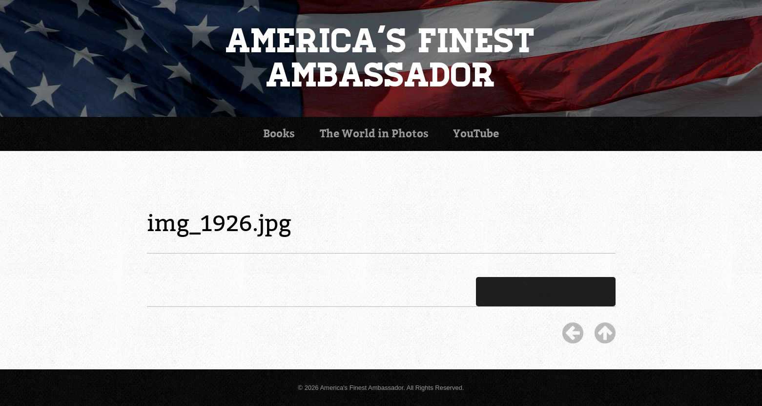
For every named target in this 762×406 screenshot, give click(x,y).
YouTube (476, 133)
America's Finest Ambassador (381, 58)
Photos (374, 133)
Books (279, 133)
